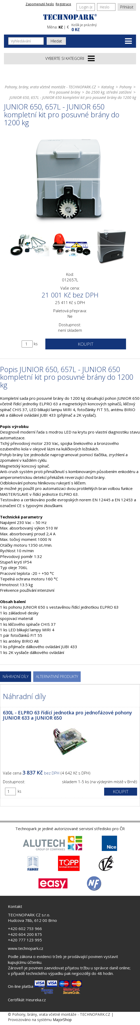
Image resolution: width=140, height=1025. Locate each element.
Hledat (56, 41)
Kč (61, 27)
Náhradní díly (15, 676)
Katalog (107, 86)
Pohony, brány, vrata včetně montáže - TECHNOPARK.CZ (50, 86)
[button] (103, 26)
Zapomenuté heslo (40, 4)
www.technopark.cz (25, 948)
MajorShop (62, 1019)
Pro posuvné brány (64, 92)
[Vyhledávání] (26, 41)
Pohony (125, 86)
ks (36, 343)
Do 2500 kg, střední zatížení (109, 92)
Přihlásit (126, 6)
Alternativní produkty (57, 676)
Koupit (85, 344)
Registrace (63, 4)
